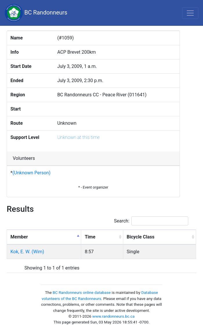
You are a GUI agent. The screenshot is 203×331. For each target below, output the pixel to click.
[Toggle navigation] (190, 13)
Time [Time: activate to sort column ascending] (90, 237)
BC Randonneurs (36, 13)
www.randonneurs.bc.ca (113, 316)
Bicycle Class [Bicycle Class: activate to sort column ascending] (141, 237)
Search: (151, 220)
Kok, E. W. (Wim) (27, 251)
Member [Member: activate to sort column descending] (19, 237)
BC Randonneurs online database (82, 292)
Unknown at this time (78, 137)
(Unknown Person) (31, 173)
